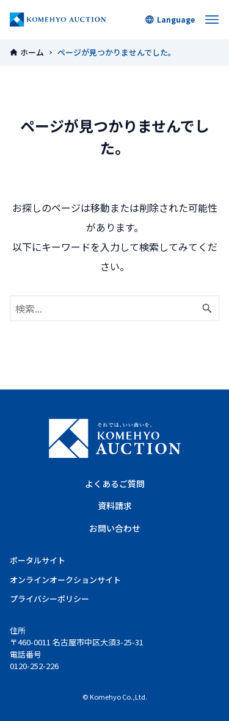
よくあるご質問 (115, 483)
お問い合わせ (114, 528)
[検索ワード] (114, 308)
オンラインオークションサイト (65, 579)
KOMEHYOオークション (58, 20)
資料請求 (115, 505)
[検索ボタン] (207, 308)
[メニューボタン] (212, 19)
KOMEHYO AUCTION (115, 438)
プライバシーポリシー (49, 598)
